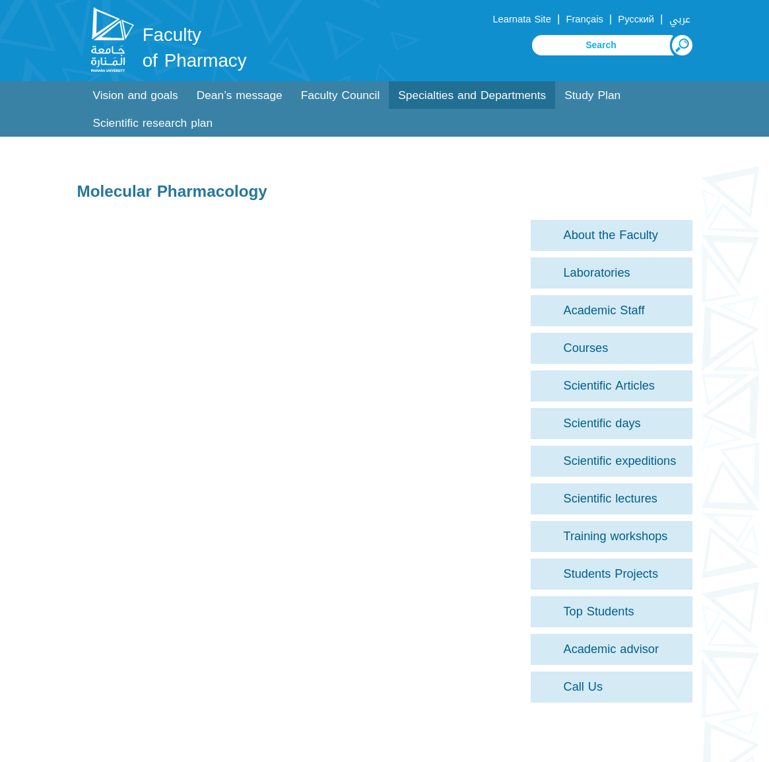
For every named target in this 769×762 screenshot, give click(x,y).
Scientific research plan (153, 123)
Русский (636, 19)
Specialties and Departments (472, 95)
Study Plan (592, 95)
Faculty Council (340, 95)
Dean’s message (240, 95)
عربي (679, 19)
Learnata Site (521, 19)
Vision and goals (135, 95)
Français (584, 19)
